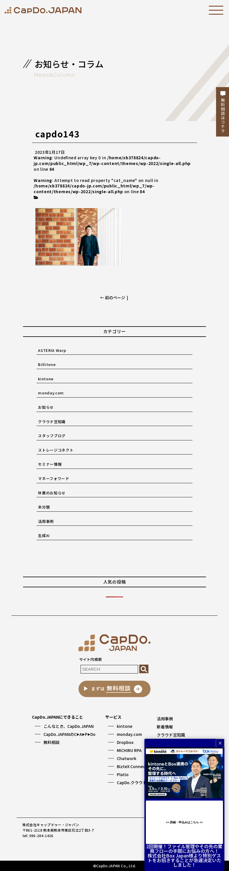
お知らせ (46, 407)
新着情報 (165, 727)
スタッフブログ (52, 435)
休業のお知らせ (52, 493)
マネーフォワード (53, 478)
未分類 (44, 507)
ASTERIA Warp (52, 350)
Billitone (47, 364)
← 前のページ (112, 297)
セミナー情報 (50, 464)
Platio (123, 774)
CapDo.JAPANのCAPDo (69, 734)
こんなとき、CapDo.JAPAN (68, 726)
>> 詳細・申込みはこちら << (184, 822)
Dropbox (125, 742)
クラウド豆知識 (52, 421)
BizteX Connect (132, 766)
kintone (46, 378)
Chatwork (126, 758)
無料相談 (51, 742)
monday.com (51, 393)
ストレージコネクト (55, 450)
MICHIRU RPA (129, 750)
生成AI (44, 535)
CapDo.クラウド (132, 782)
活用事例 (46, 521)
